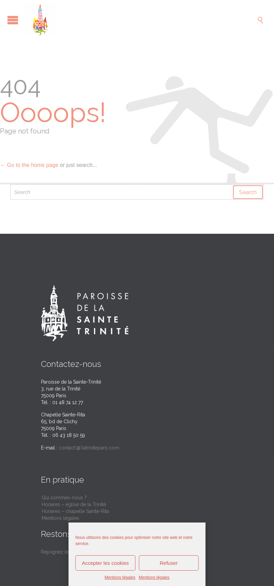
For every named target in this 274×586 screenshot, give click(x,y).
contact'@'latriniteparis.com (89, 448)
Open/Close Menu (13, 20)
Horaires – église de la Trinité (74, 504)
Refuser (169, 563)
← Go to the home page (29, 165)
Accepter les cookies (105, 563)
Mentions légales (120, 577)
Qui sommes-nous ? (64, 497)
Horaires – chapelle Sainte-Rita (75, 511)
